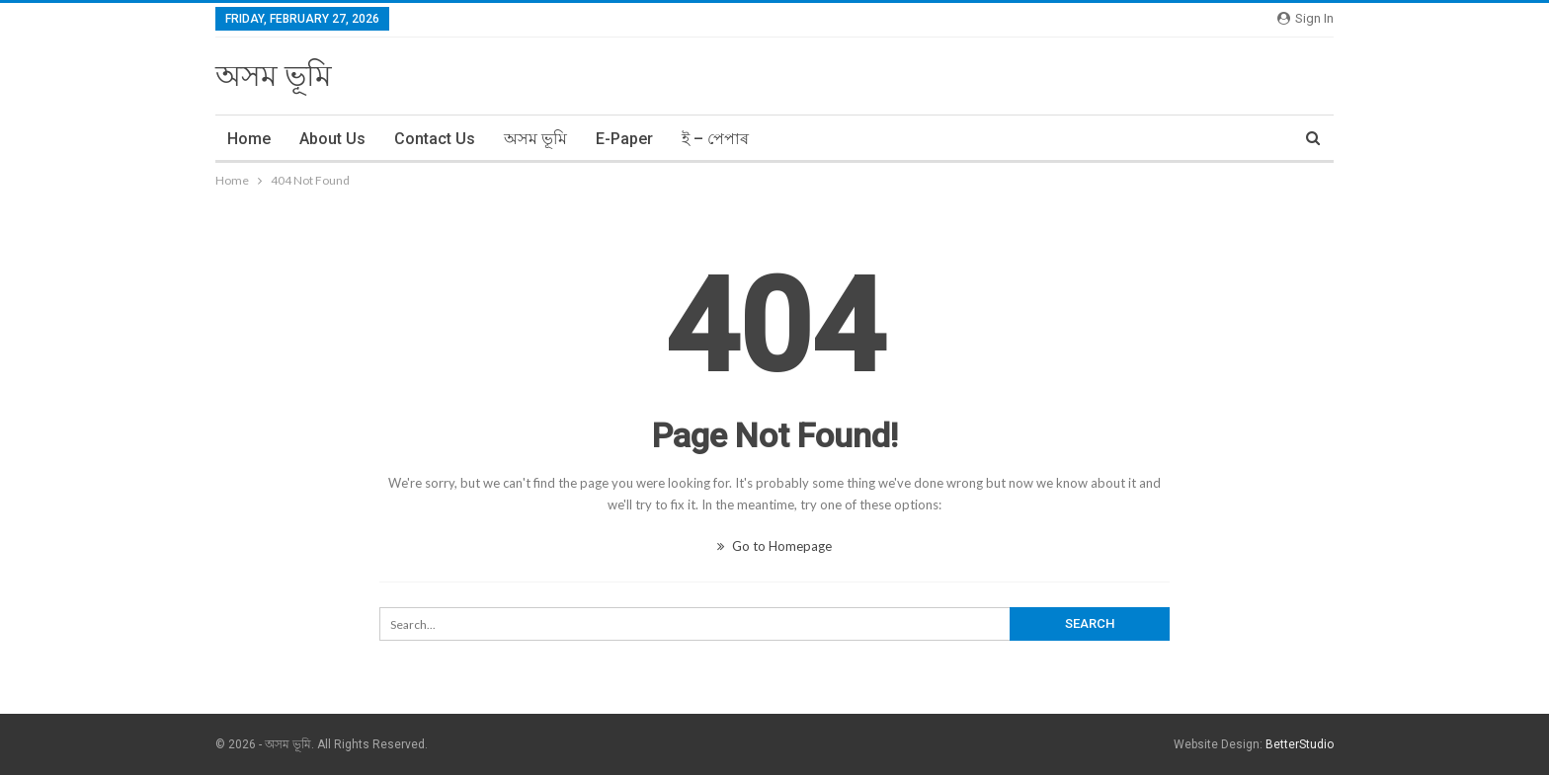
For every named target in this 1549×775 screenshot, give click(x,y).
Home (249, 138)
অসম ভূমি (273, 75)
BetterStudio (1299, 744)
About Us (332, 138)
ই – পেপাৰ (715, 138)
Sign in (1305, 18)
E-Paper (624, 138)
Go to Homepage (774, 546)
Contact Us (434, 138)
